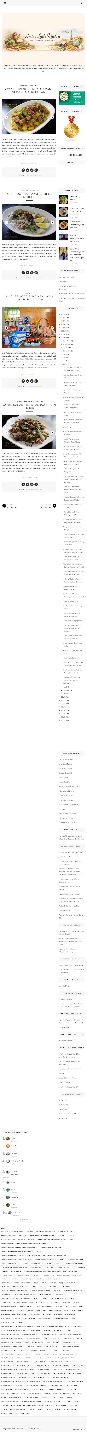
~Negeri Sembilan (22, 1275)
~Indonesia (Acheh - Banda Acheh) (53, 1247)
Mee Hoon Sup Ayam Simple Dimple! (29, 195)
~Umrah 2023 (5, 1302)
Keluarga (30, 1346)
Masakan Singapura (8, 1378)
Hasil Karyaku (58, 1330)
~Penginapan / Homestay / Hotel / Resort (15, 1283)
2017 (63, 700)
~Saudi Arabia (54, 1287)
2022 (63, 327)
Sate (69, 1401)
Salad (62, 1397)
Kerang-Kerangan (52, 1346)
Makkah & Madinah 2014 (67, 1114)
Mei (64, 364)
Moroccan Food (40, 1389)
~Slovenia (56, 1291)
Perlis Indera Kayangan (67, 800)
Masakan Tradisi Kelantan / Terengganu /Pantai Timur (20, 1381)
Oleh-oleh (72, 1389)
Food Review (36, 1330)
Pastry (23, 1393)
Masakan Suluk (24, 1378)
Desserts (20, 1322)
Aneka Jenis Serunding (45, 1306)
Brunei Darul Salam (65, 857)
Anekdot (59, 1306)
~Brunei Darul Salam (8, 1235)
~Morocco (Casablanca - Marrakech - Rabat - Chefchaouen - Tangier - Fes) (50, 1271)
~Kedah (48, 1263)
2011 (63, 720)
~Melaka (4, 1271)
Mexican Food (6, 1389)
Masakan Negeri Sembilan (26, 1374)
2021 (63, 331)
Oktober (66, 347)
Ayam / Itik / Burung (29, 85)
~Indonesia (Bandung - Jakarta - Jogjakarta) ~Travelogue (22, 1251)
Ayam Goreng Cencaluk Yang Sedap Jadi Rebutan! (29, 91)
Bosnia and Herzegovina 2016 (69, 1087)
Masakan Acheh (7, 1362)
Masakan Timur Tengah (41, 1378)
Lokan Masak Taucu (69, 658)
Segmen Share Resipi (46, 1405)
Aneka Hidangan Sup (29, 190)
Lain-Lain (47, 1354)
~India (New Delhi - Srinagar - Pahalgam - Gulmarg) (55, 1239)
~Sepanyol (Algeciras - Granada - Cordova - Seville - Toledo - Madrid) (25, 1291)
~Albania (4, 1231)
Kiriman (21, 1350)
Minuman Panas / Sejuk (23, 1389)
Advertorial (55, 1302)
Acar (46, 1302)
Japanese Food (55, 1338)
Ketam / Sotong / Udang (70, 1346)
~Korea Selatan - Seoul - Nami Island (14, 1267)
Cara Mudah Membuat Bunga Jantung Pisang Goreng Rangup (73, 479)
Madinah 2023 (64, 1105)
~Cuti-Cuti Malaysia (8, 1239)
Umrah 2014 (63, 1118)
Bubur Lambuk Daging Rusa (72, 621)
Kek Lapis (29, 293)
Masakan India (58, 1370)
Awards (21, 1310)
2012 (63, 717)
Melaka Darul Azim (65, 782)
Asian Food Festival (8, 1310)
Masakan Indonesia (73, 1370)
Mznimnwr (14, 1197)
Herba (68, 1330)
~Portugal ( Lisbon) (56, 1283)
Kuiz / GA (38, 1354)
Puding (3, 1397)
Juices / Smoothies (22, 1342)
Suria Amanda (16, 1146)
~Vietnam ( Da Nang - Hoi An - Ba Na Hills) (27, 1302)
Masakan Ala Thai (78, 1366)
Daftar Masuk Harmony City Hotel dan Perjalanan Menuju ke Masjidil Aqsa (77, 255)
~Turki (35, 1299)
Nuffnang (61, 1389)
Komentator (32, 1350)
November (66, 344)
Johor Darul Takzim (65, 764)
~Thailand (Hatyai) (45, 1295)
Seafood (4, 1405)
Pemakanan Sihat (35, 1393)
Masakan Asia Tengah (27, 1370)
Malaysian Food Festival (43, 1358)
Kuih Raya (65, 1350)
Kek (48, 1342)
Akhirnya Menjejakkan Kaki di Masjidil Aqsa (77, 238)
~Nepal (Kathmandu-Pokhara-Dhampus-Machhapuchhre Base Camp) (56, 1275)
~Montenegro (16, 1271)
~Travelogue (60, 1295)
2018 (63, 697)
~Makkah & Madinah (64, 1267)
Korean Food (45, 1350)
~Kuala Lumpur (35, 1267)
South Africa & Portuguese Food (13, 1409)
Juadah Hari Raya (7, 1342)
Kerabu (40, 1346)
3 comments (20, 175)
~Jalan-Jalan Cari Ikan (75, 1259)
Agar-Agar (67, 1302)
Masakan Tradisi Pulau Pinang (12, 1385)
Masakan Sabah (59, 1374)
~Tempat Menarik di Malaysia (73, 1291)
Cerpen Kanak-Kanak (60, 1318)
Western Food (6, 1413)
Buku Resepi (47, 1314)
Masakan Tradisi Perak (77, 1381)
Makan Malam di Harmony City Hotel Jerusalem (77, 225)
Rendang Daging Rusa (70, 601)
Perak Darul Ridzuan (66, 796)
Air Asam (77, 1302)
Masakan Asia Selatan (9, 1370)
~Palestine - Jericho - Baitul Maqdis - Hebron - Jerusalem (40, 1279)
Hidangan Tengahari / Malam (11, 1338)
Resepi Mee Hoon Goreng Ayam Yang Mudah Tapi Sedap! (72, 628)
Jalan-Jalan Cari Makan (66, 277)
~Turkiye (44, 1299)
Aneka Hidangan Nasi (8, 1306)
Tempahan (57, 1409)
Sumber (31, 1409)
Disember (66, 341)
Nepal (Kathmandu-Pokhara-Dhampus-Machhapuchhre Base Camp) (70, 941)
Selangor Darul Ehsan (66, 818)
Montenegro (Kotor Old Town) (69, 1069)
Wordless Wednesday (22, 1413)
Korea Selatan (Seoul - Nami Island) (71, 965)
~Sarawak (42, 1287)
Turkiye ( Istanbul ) (65, 999)
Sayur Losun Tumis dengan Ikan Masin (29, 406)
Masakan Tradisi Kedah (61, 1378)
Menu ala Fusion (72, 1385)
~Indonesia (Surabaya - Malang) (45, 1259)
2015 (63, 707)
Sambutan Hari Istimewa (9, 1401)
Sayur (76, 1401)
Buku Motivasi (35, 1314)
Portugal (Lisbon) (65, 1027)
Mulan (13, 1189)
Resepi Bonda (46, 1397)
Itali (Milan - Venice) (65, 1041)
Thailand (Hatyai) (64, 910)
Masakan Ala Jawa (7, 1366)
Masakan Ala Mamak (24, 1366)
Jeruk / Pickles (69, 1338)
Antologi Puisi (70, 1306)
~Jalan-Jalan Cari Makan (10, 1263)
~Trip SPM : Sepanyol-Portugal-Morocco (15, 1299)
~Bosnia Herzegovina (65, 1231)
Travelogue (63, 282)
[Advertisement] (72, 736)
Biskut (66, 1310)
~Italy (62, 1259)
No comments (20, 278)
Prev (6, 117)
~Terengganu (6, 1295)
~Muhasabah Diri (7, 1275)
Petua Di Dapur (65, 1393)
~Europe (31, 1239)
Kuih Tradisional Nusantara (11, 1354)
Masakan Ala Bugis (39, 1362)
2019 (63, 338)
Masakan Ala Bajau (23, 1362)
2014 (63, 710)
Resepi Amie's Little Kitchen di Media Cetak (24, 1397)
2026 (63, 314)
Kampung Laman (38, 1342)
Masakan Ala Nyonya (42, 1366)
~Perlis (43, 1283)
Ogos (65, 354)
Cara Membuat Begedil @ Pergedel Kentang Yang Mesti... (72, 489)
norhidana (16, 1212)
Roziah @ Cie (15, 1153)
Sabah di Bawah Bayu (66, 759)
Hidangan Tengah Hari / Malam (70, 1334)
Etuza (13, 1182)
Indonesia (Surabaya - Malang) (69, 894)
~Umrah (71, 1299)
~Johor (25, 1263)
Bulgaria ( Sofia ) (64, 1082)
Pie (74, 1393)
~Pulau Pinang (71, 1283)
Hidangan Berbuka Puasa (10, 1334)
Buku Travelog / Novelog (10, 1318)
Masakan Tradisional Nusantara (37, 1385)
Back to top (79, 1429)
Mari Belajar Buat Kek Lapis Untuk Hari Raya (29, 298)
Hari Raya (47, 1330)
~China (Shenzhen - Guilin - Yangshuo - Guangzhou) (48, 1235)
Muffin (51, 1389)
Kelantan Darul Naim (66, 773)
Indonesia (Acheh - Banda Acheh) (70, 852)
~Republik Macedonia (20, 1287)
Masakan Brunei (44, 1370)
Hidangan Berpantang (30, 1334)
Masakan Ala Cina (55, 1362)
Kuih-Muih (28, 1354)
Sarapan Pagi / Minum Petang (54, 1401)
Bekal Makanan (55, 1310)
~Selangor (66, 1287)
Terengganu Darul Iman (67, 823)
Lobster (28, 1358)
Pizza (80, 1393)
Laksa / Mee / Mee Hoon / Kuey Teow (65, 1354)
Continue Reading (29, 163)
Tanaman (40, 1409)
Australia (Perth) (64, 986)
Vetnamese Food (70, 1409)
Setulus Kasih (61, 1405)
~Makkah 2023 (80, 1267)
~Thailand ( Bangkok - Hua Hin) (25, 1295)
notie (13, 1205)
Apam (81, 1306)
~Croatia (72, 1235)
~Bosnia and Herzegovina (45, 1231)
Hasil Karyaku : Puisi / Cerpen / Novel (72, 294)
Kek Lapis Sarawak (68, 1342)
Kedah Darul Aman (65, 768)
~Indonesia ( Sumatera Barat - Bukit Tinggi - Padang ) (19, 1247)
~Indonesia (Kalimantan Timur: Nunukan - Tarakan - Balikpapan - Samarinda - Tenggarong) (33, 1255)
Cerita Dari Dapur (29, 1318)
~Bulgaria (23, 1235)
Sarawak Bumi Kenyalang (67, 814)
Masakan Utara (57, 1385)
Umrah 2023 (63, 1100)
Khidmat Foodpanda (8, 1350)
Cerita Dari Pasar (44, 1318)
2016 (63, 704)
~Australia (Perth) (17, 1231)
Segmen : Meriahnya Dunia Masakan (23, 1405)
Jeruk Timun (67, 427)
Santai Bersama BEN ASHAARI (31, 1401)
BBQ (44, 1310)
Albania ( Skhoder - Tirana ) (68, 1078)
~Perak (35, 1283)
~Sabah (33, 1287)
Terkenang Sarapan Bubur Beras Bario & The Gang (77, 211)
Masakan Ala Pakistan (61, 1366)
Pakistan (15, 1393)
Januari (65, 694)
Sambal (69, 1397)
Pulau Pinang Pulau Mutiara (68, 805)
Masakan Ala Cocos (72, 1362)
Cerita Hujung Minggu (75, 197)
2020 (63, 334)
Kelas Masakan (18, 1346)
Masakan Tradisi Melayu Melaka (54, 1381)
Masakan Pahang (44, 1374)
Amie (40, 175)
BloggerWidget (24, 1219)
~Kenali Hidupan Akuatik (74, 1263)
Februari (66, 690)
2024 (63, 321)
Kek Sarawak (5, 1346)
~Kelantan (58, 1263)
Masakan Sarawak (74, 1374)
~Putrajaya (5, 1287)
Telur (49, 1409)
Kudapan (56, 1350)
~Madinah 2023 (49, 1267)
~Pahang (4, 1279)
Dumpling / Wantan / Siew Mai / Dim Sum (14, 1330)
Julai (64, 357)
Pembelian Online (50, 1393)
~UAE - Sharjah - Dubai (58, 1299)
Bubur (80, 1310)
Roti (55, 1397)
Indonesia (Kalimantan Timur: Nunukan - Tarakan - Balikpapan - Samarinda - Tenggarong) (70, 871)
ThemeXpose (22, 1429)
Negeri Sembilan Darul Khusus (69, 786)
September (67, 351)
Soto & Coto (73, 1405)
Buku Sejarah (70, 1314)
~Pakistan (14, 1279)
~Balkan (30, 1231)
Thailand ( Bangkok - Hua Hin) (69, 906)
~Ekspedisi (21, 1239)
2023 (63, 324)
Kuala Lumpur (63, 777)
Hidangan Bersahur (49, 1334)
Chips (73, 1318)
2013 (63, 713)
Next (52, 117)
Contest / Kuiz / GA (7, 1322)
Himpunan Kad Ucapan (33, 1338)
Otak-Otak (5, 1393)
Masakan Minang (7, 1374)
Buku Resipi (58, 1314)
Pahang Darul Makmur (66, 791)
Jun (64, 361)
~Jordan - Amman (37, 1263)
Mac (64, 687)
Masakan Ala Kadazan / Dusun (29, 401)
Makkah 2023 (63, 1109)
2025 (63, 318)
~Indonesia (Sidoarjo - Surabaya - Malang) (16, 1259)
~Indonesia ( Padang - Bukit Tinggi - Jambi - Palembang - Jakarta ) (23, 1243)
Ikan (45, 1338)
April (64, 684)
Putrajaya (62, 809)
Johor (79, 1338)
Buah (73, 1310)
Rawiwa (13, 1138)
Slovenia (61, 1073)
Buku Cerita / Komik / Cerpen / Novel (14, 1314)
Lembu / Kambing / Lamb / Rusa (11, 1358)
